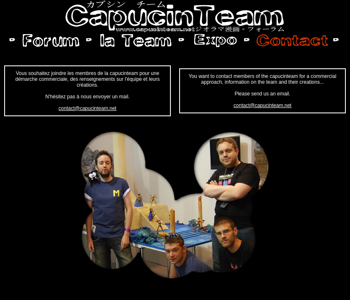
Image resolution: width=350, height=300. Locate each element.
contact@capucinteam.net (88, 108)
